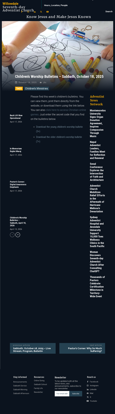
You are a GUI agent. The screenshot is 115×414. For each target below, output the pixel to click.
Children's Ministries (36, 89)
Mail (91, 394)
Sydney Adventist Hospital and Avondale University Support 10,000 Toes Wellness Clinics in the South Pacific (97, 232)
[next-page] (17, 235)
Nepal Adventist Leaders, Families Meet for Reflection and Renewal (97, 150)
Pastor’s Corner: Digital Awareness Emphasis (18, 185)
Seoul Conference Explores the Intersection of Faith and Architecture (97, 172)
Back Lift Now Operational (16, 117)
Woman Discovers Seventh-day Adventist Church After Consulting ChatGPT (97, 262)
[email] (62, 394)
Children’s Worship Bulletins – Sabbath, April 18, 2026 (18, 222)
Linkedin (93, 390)
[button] (108, 12)
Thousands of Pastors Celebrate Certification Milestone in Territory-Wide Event (97, 287)
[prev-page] (12, 235)
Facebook (94, 382)
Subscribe (75, 394)
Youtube (93, 402)
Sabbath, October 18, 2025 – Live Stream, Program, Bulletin (32, 350)
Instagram (94, 386)
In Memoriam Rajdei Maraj (16, 150)
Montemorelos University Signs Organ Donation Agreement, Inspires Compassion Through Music (98, 124)
